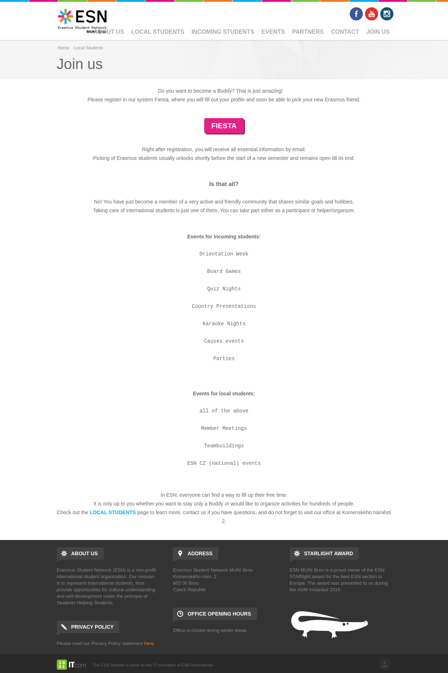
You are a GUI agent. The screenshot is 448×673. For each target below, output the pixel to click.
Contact (345, 32)
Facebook (356, 13)
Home (64, 48)
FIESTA (224, 126)
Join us (377, 32)
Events (273, 32)
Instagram (386, 13)
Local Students (157, 32)
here (149, 643)
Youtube (371, 13)
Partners (308, 32)
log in (384, 664)
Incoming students (222, 32)
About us (109, 32)
